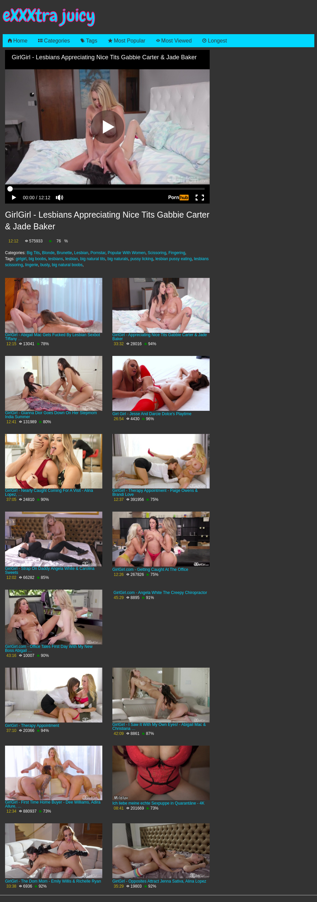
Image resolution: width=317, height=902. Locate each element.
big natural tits (92, 258)
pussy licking (141, 258)
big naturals (117, 258)
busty (44, 264)
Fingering (177, 252)
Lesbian (81, 252)
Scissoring (157, 252)
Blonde (48, 252)
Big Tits (33, 252)
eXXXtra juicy (49, 15)
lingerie (31, 264)
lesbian (71, 258)
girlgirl (21, 258)
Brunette (64, 252)
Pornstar (98, 252)
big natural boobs (67, 264)
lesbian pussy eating (173, 258)
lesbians (55, 258)
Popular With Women (126, 252)
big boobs (37, 258)
